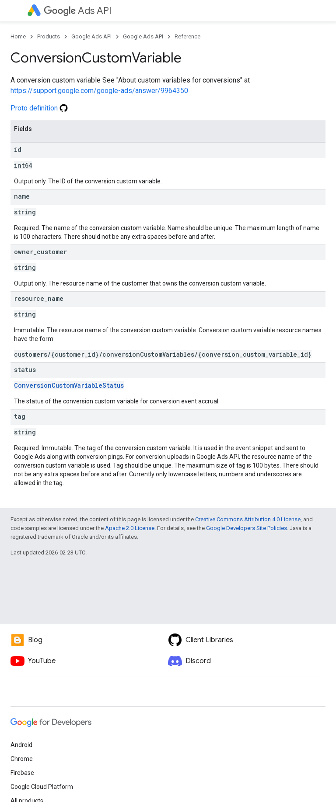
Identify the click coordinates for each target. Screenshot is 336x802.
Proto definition (39, 108)
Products (48, 36)
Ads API (78, 11)
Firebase (22, 772)
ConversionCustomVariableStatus (69, 385)
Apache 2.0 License (129, 528)
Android (21, 744)
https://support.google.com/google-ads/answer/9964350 (99, 90)
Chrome (21, 758)
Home (18, 36)
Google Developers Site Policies (246, 528)
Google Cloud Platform (41, 786)
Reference (187, 36)
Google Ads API (91, 36)
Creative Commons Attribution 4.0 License (248, 519)
